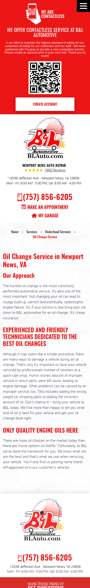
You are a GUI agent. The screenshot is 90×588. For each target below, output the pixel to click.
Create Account (45, 104)
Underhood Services (58, 232)
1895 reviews (55, 170)
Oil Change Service (45, 237)
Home (14, 232)
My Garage (48, 216)
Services (31, 232)
